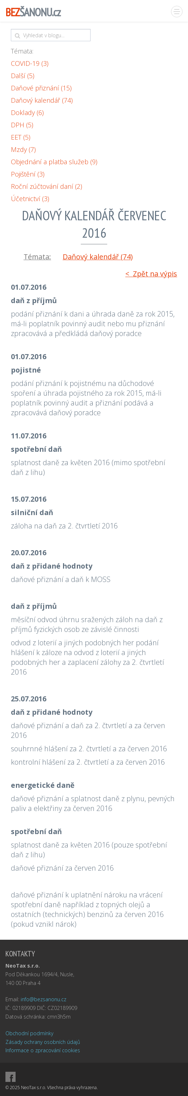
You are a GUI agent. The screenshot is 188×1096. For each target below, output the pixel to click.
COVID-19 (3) (30, 63)
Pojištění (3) (28, 174)
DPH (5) (22, 124)
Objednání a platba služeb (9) (54, 161)
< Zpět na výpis (151, 274)
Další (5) (22, 75)
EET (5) (20, 137)
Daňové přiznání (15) (41, 88)
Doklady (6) (27, 112)
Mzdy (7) (23, 149)
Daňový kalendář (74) (42, 100)
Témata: (22, 51)
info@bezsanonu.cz (43, 999)
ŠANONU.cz (32, 12)
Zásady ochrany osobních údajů (42, 1041)
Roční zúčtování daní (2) (46, 186)
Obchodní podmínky (29, 1033)
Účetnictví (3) (30, 198)
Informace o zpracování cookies (42, 1050)
